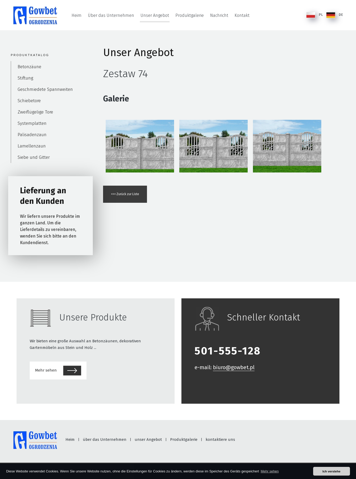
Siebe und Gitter (34, 157)
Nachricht (219, 15)
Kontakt (242, 15)
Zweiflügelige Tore (35, 112)
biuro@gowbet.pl (234, 367)
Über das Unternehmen (111, 15)
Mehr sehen (58, 371)
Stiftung (25, 78)
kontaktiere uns (220, 439)
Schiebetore (29, 100)
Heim (77, 15)
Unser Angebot (154, 15)
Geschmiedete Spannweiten (45, 89)
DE (334, 15)
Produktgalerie (189, 15)
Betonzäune (29, 67)
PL (314, 15)
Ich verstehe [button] (331, 471)
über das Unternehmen (104, 439)
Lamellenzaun (32, 146)
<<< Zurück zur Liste (125, 194)
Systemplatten (32, 123)
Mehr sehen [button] (270, 471)
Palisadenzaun (32, 134)
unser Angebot (148, 439)
